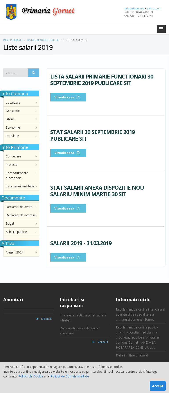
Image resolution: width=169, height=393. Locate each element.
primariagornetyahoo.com (142, 8)
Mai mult (44, 319)
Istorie (10, 119)
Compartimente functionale (17, 175)
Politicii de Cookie (31, 376)
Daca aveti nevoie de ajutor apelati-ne (79, 330)
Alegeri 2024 (14, 252)
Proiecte (12, 164)
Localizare (13, 102)
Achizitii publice (16, 232)
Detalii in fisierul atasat (132, 355)
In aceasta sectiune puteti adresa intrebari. (83, 317)
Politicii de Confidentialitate (70, 376)
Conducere (13, 156)
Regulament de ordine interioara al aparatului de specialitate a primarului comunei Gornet (140, 314)
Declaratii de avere (19, 207)
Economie (13, 127)
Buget (10, 223)
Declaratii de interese (21, 215)
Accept (157, 386)
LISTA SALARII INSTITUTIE (43, 40)
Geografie (13, 111)
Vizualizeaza (68, 97)
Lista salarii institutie (20, 186)
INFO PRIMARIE (12, 40)
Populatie (12, 136)
